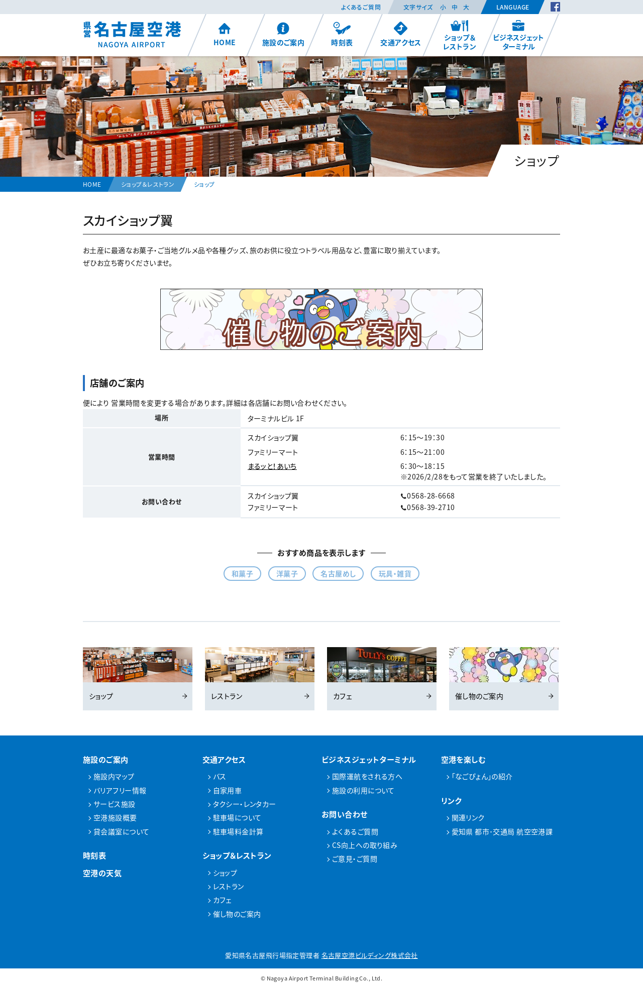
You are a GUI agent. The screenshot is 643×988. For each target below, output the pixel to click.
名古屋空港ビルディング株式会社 (370, 955)
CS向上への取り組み (364, 845)
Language (512, 7)
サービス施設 (114, 804)
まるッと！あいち (272, 466)
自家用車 (227, 790)
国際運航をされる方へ (367, 776)
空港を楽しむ (463, 759)
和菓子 (242, 573)
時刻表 (342, 34)
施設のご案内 (283, 34)
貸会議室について (121, 831)
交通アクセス (400, 34)
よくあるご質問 (361, 7)
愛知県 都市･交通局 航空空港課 (502, 831)
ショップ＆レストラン (459, 35)
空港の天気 (102, 873)
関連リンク (468, 818)
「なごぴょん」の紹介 (482, 776)
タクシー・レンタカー (244, 804)
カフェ (382, 674)
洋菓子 (287, 573)
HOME (224, 34)
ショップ (137, 674)
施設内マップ (114, 776)
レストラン (259, 674)
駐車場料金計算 (238, 831)
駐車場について (237, 817)
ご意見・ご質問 (354, 858)
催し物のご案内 (504, 674)
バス (220, 776)
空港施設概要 (115, 817)
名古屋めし (338, 573)
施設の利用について (363, 790)
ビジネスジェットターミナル (518, 35)
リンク (451, 800)
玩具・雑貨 (395, 573)
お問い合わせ (345, 814)
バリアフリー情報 (119, 790)
